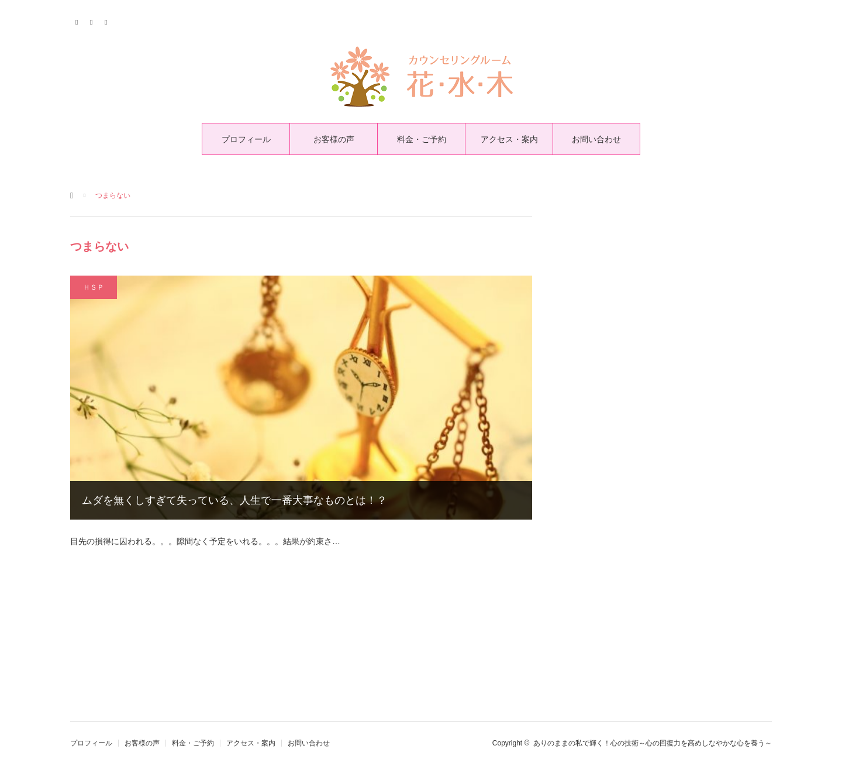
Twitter (77, 20)
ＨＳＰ (93, 287)
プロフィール (246, 139)
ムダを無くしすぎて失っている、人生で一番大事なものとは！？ (234, 500)
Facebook (92, 20)
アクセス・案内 (509, 139)
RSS (106, 20)
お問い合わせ (596, 139)
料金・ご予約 (421, 139)
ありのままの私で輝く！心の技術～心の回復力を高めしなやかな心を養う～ (652, 743)
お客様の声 (333, 139)
